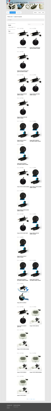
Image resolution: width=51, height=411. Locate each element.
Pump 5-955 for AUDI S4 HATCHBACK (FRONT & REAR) (22, 280)
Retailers (35, 12)
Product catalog (12, 12)
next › (32, 399)
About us (8, 406)
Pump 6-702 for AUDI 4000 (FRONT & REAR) (35, 94)
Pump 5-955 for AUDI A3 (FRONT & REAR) (21, 141)
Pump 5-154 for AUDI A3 (34, 325)
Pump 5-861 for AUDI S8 (21, 302)
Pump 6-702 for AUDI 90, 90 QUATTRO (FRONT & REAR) (35, 48)
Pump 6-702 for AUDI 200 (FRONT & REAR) (22, 94)
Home (8, 12)
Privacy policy (15, 406)
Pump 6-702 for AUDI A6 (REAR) (23, 186)
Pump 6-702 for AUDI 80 (21, 47)
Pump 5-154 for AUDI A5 (21, 372)
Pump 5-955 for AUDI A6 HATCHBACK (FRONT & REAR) (22, 164)
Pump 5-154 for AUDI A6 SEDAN (36, 372)
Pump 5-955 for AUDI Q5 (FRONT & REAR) (34, 233)
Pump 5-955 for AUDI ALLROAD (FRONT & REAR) (35, 187)
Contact (39, 12)
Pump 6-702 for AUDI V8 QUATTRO (21, 326)
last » (34, 399)
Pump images (19, 12)
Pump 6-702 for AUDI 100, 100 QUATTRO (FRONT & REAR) (22, 71)
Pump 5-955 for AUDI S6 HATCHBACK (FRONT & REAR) (35, 280)
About (43, 12)
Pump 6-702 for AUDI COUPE (22, 233)
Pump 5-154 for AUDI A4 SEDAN (23, 349)
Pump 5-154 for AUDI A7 (21, 395)
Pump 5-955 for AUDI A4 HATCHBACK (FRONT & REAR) (35, 141)
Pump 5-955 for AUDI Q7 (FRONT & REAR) (21, 257)
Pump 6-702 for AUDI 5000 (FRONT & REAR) (22, 118)
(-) (9, 19)
